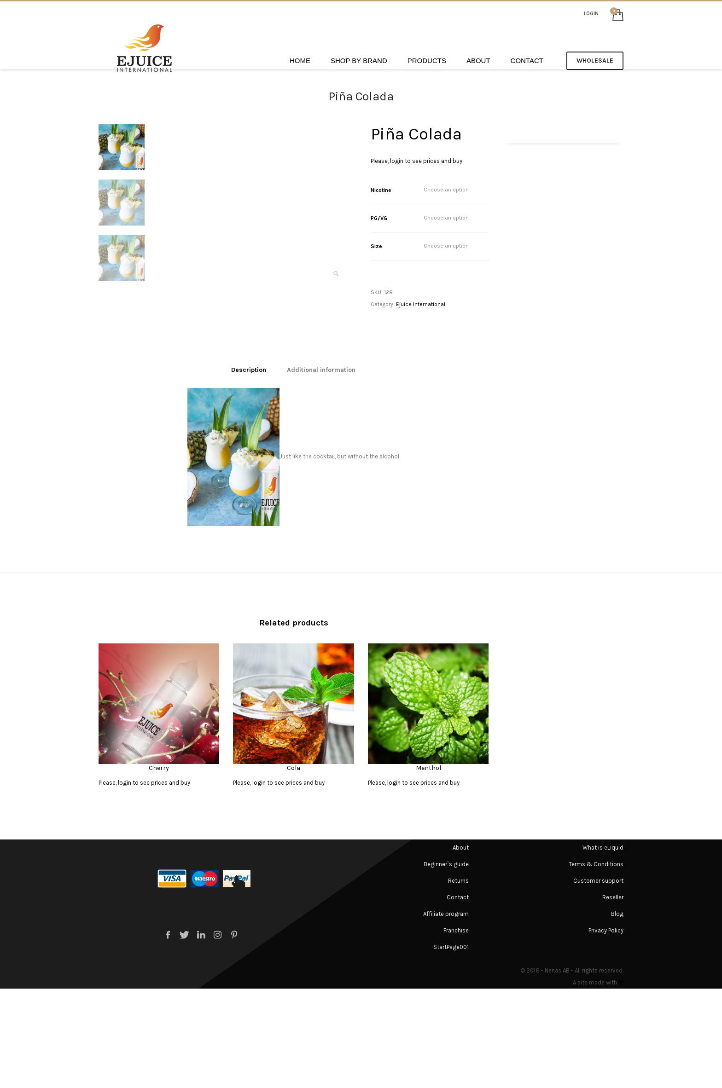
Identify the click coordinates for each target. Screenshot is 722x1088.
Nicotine (381, 190)
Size (376, 246)
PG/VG (379, 218)
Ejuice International (420, 304)
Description (248, 469)
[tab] (248, 469)
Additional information (321, 469)
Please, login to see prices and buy (416, 160)
